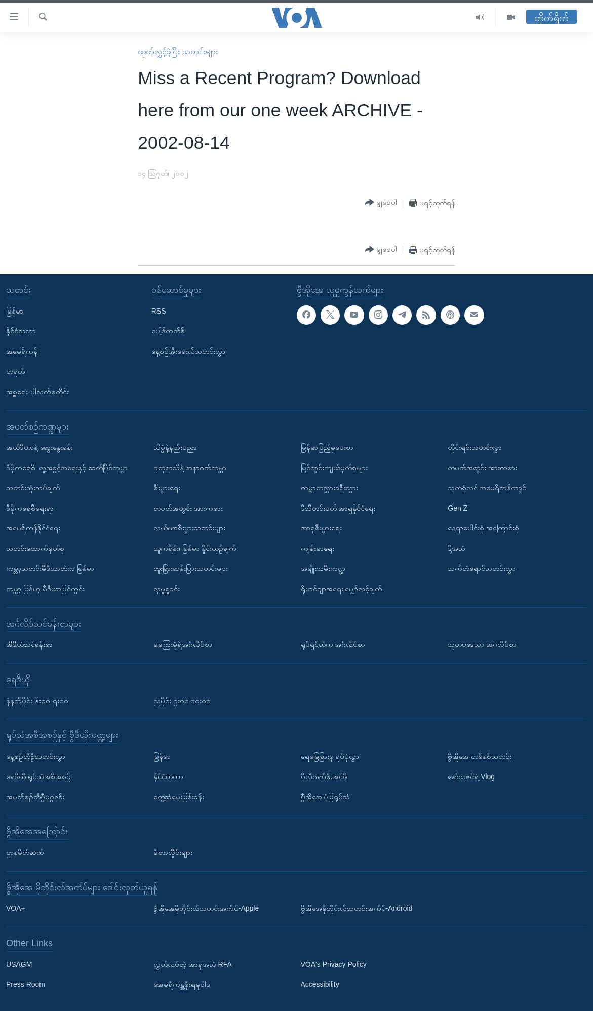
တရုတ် (15, 371)
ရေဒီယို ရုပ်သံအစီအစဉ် (38, 776)
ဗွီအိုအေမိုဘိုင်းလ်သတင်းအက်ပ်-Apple (206, 908)
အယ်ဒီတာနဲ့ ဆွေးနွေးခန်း (39, 447)
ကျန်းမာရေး (317, 548)
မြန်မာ (14, 311)
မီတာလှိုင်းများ (172, 852)
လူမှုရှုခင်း (166, 589)
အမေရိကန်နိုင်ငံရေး (33, 528)
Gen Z (457, 508)
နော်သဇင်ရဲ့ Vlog (471, 776)
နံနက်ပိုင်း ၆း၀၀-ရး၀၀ (37, 700)
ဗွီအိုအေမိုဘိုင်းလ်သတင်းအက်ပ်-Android (357, 908)
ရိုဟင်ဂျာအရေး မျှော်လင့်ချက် (342, 589)
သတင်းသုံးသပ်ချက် (33, 488)
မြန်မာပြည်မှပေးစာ (327, 447)
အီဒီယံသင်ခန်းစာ (29, 644)
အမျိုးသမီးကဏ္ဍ (323, 568)
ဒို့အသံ (456, 548)
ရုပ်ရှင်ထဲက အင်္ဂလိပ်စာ (333, 644)
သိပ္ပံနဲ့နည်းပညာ (175, 447)
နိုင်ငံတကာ (21, 331)
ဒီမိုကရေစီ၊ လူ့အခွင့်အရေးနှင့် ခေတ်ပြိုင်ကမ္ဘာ (67, 467)
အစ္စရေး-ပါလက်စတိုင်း (37, 391)
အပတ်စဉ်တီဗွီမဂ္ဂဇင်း (35, 797)
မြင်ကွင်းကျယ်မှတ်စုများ (334, 467)
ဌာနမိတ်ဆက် (25, 852)
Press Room (25, 985)
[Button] (381, 203)
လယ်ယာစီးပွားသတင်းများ (189, 528)
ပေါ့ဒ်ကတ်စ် (168, 331)
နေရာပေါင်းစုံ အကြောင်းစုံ (483, 528)
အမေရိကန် (21, 351)
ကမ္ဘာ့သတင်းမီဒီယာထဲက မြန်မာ (50, 568)
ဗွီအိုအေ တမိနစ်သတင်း (479, 756)
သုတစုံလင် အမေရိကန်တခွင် (487, 488)
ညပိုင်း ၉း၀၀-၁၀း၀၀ (182, 700)
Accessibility (320, 985)
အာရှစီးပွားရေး (321, 528)
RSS (158, 311)
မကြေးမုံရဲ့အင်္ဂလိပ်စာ (182, 644)
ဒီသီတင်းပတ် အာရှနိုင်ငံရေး (338, 508)
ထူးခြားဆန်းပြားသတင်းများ (190, 568)
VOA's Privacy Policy (334, 964)
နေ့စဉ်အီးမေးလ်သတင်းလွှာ (188, 351)
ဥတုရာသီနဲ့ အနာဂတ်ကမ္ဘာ (189, 467)
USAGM (19, 964)
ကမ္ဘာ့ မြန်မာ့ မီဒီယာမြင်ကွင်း (45, 589)
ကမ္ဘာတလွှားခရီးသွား (329, 488)
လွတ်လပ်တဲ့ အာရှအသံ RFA (192, 964)
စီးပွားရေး (166, 488)
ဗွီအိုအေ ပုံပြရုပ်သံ (325, 797)
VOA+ (15, 908)
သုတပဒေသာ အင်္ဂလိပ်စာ (482, 644)
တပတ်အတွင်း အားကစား (188, 508)
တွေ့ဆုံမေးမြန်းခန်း (178, 797)
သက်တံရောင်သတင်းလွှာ (482, 568)
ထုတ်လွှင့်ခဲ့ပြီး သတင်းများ (177, 51)
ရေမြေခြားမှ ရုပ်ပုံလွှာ (330, 756)
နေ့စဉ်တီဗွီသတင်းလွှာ (35, 756)
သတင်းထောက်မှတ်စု (35, 548)
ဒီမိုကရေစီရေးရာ (30, 508)
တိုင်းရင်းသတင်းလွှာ (475, 447)
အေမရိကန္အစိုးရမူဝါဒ (181, 985)
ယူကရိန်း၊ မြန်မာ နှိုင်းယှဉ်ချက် (194, 548)
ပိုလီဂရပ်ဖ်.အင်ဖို (324, 776)
